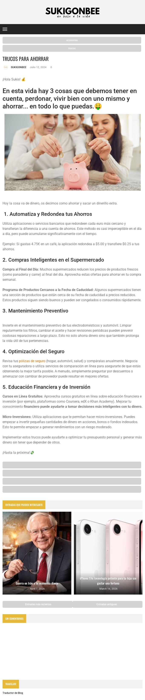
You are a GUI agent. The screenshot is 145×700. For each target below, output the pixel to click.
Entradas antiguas (107, 604)
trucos (72, 48)
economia (72, 40)
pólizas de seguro (32, 361)
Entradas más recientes (37, 604)
